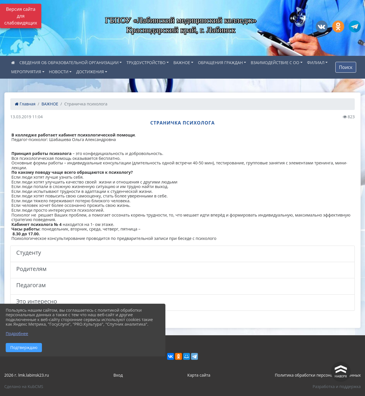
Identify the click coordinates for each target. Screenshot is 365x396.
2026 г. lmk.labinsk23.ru (26, 375)
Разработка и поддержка (337, 386)
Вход (118, 375)
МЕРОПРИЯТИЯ (26, 71)
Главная (25, 104)
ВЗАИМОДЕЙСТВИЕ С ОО (275, 62)
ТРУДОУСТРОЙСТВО (145, 62)
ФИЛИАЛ (316, 62)
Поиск (345, 67)
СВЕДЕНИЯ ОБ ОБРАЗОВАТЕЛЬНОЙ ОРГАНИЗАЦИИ (69, 62)
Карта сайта (198, 375)
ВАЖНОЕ (181, 62)
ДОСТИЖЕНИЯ (90, 71)
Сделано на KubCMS (23, 386)
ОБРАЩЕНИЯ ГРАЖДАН (220, 62)
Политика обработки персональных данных (318, 375)
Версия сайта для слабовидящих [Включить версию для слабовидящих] (20, 16)
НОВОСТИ (58, 71)
